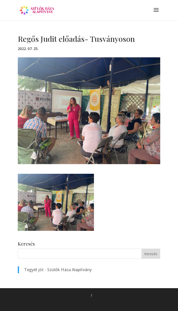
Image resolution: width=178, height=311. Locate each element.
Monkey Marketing (96, 303)
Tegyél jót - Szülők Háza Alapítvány (58, 269)
